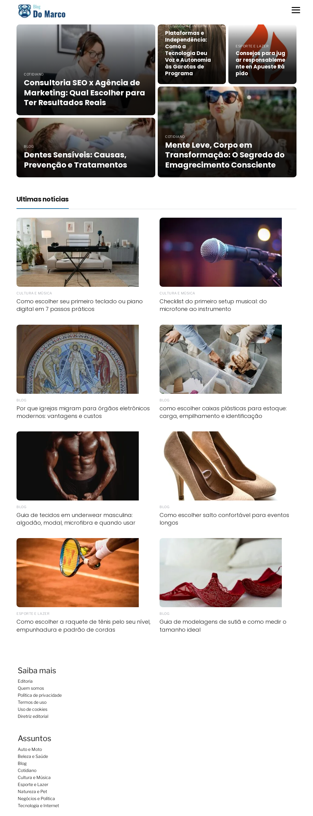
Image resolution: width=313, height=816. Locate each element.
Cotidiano (27, 770)
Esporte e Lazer (33, 784)
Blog (22, 763)
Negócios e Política (36, 798)
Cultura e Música (34, 777)
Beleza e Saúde (33, 756)
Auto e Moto (30, 749)
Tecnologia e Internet (38, 805)
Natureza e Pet (32, 791)
